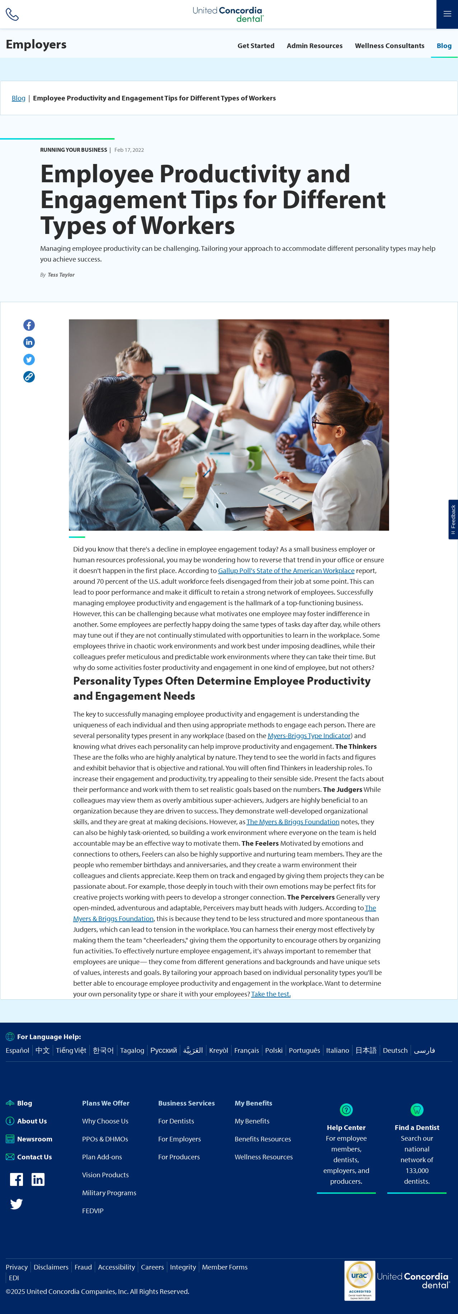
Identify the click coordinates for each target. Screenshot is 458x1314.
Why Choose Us (105, 1120)
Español (17, 1050)
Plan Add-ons (102, 1156)
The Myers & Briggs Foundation (293, 821)
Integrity (183, 1266)
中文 (43, 1050)
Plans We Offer (106, 1102)
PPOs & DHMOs (105, 1138)
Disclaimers (51, 1266)
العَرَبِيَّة (193, 1050)
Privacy (17, 1266)
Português (304, 1050)
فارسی (424, 1050)
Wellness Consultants (390, 45)
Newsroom (29, 1138)
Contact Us (29, 1156)
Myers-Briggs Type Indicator (309, 735)
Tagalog (132, 1050)
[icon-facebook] (16, 1183)
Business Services (186, 1102)
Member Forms (225, 1266)
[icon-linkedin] (38, 1183)
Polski (274, 1050)
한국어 (103, 1050)
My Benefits (253, 1102)
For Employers (179, 1138)
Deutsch (395, 1050)
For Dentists (176, 1120)
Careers (152, 1266)
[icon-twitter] (16, 1207)
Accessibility (116, 1266)
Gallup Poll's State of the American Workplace (286, 570)
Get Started (256, 45)
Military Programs (109, 1192)
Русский (163, 1050)
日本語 (366, 1050)
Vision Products (105, 1174)
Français (246, 1050)
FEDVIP (93, 1210)
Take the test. (271, 993)
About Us (26, 1120)
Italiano (337, 1050)
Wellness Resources (264, 1156)
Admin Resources (315, 45)
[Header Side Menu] (447, 14)
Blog (444, 45)
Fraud (83, 1266)
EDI (14, 1277)
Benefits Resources (263, 1138)
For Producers (179, 1156)
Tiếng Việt (71, 1050)
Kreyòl (218, 1050)
